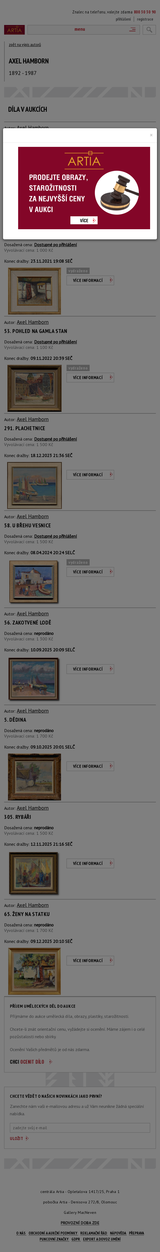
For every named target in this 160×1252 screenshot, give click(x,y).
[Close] (151, 135)
